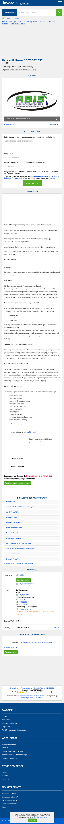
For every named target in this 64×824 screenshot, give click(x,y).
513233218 (23, 604)
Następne (52, 124)
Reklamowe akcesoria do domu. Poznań (32, 696)
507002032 (23, 602)
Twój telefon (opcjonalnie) (35, 162)
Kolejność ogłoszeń (9, 793)
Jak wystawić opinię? (10, 800)
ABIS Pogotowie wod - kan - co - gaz (18, 543)
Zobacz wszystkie (10, 647)
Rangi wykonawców (9, 804)
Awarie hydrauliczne (13, 554)
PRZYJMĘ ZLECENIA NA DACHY (32, 698)
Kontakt (5, 748)
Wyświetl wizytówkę (27, 584)
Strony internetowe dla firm (12, 751)
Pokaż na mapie (25, 609)
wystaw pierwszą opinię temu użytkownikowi (36, 642)
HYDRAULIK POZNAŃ (13, 538)
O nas (4, 716)
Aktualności (6, 720)
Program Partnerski (9, 744)
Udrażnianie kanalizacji (14, 528)
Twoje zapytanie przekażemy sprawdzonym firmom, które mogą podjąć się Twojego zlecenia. (31, 172)
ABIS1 (22, 575)
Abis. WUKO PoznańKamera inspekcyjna (20, 507)
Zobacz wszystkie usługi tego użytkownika (18, 563)
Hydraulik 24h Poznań (13, 522)
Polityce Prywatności (39, 817)
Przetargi (5, 779)
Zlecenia (5, 776)
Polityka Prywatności (10, 723)
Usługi (4, 772)
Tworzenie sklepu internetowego (14, 755)
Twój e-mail (8, 153)
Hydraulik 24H (10, 501)
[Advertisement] (32, 42)
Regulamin (6, 727)
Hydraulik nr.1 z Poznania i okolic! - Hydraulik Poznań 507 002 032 (32, 688)
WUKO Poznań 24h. (12, 512)
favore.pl (18, 3)
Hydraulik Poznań (12, 517)
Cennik (4, 807)
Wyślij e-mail (31, 432)
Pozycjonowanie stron (10, 758)
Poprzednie (10, 124)
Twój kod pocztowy (11, 162)
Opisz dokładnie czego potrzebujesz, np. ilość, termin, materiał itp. (29, 137)
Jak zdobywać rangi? (10, 797)
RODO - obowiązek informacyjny (14, 730)
